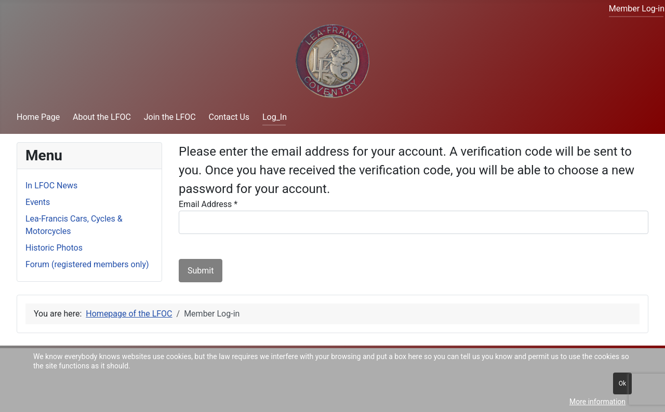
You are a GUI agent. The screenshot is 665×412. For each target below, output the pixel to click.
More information (597, 401)
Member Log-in (636, 8)
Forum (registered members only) (87, 264)
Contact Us (229, 117)
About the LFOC (102, 117)
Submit (201, 271)
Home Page (38, 117)
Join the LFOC (170, 117)
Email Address (208, 204)
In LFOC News (51, 185)
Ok (622, 383)
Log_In (274, 117)
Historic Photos (54, 248)
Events (37, 202)
